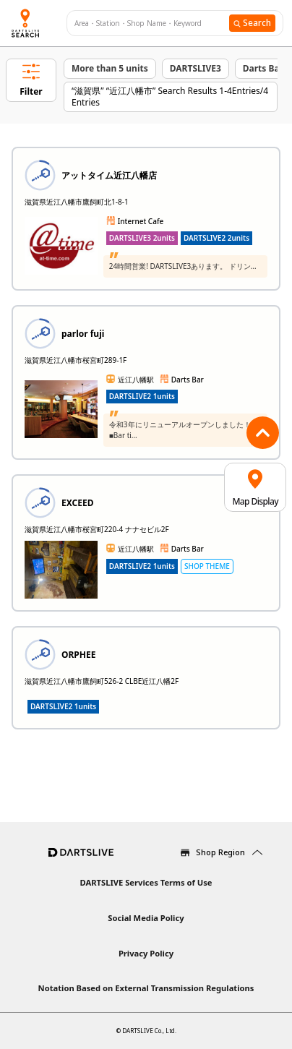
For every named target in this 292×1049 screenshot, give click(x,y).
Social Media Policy (146, 917)
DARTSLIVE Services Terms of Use (146, 882)
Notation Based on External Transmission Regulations (146, 987)
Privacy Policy (146, 953)
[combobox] (151, 23)
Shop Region (220, 852)
